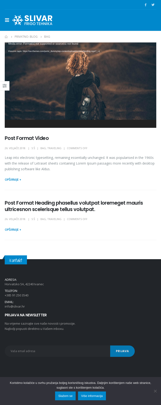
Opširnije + (13, 179)
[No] (155, 391)
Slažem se (65, 396)
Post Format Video (27, 138)
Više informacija (92, 396)
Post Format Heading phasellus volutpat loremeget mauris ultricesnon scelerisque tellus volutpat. (74, 206)
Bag (43, 148)
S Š (33, 148)
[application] (80, 85)
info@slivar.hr (15, 306)
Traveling (54, 148)
